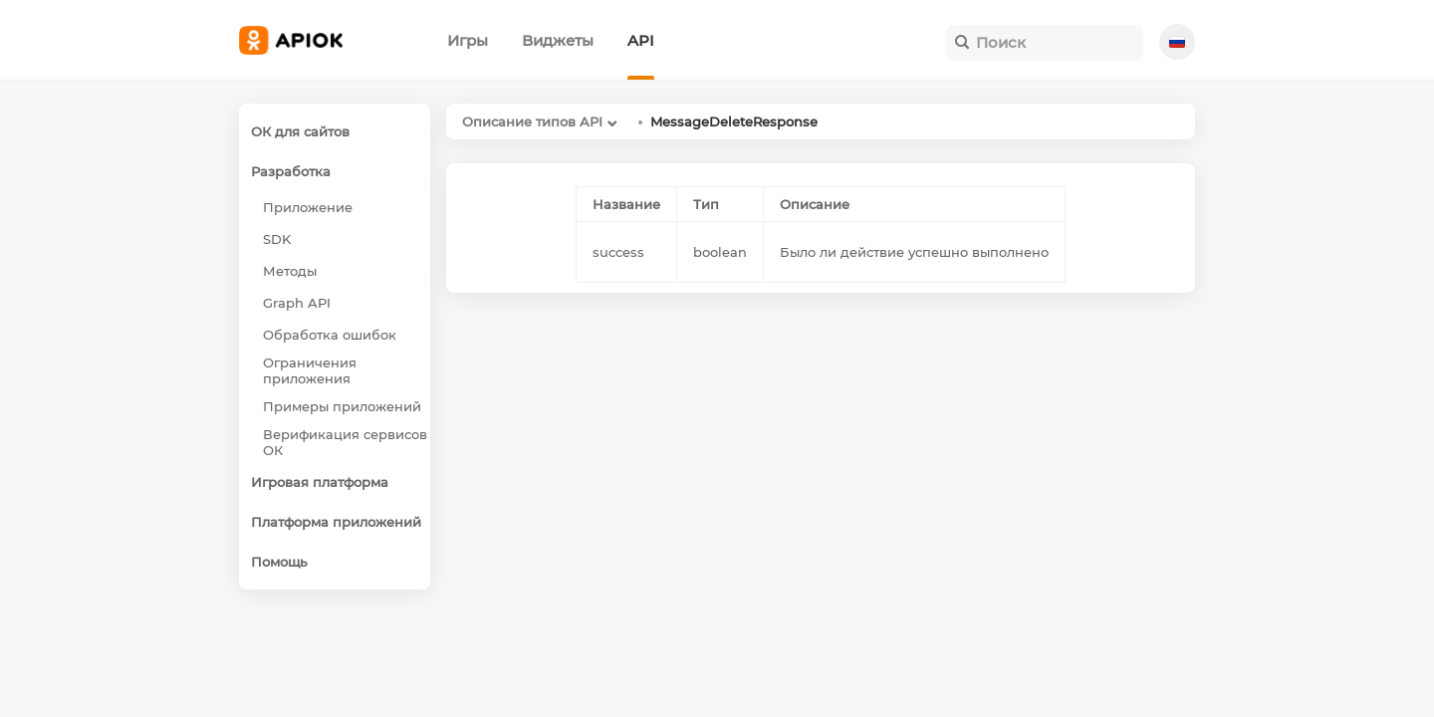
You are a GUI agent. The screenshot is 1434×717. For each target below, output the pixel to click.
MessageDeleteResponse (734, 121)
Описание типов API (532, 121)
